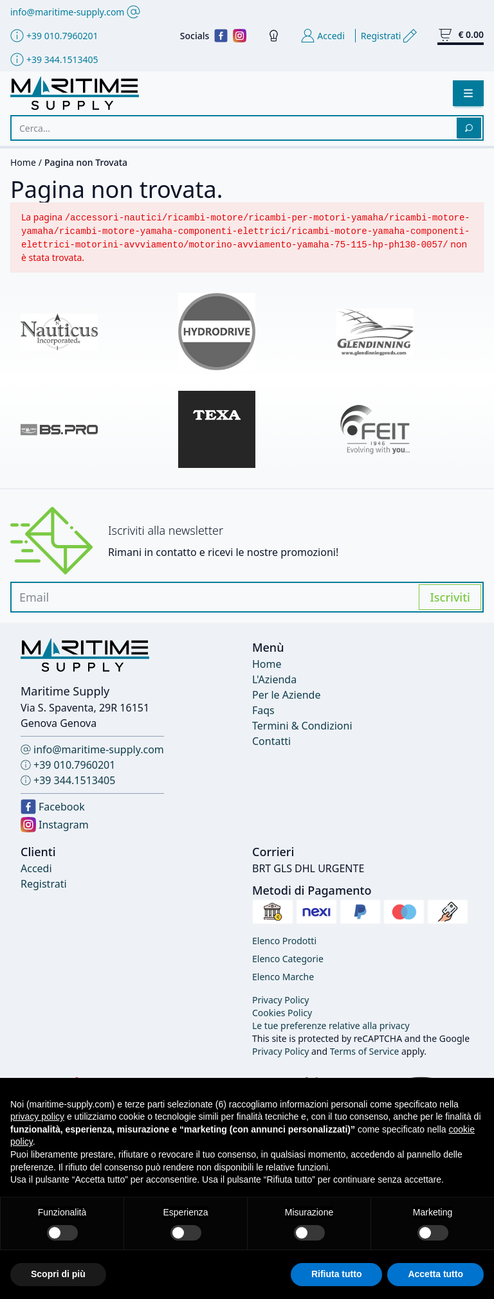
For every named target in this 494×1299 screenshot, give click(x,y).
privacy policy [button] (37, 1116)
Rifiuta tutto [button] (336, 1274)
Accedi (36, 868)
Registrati (44, 884)
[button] (468, 93)
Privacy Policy (280, 1051)
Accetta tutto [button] (435, 1274)
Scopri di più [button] (58, 1274)
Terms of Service (364, 1051)
